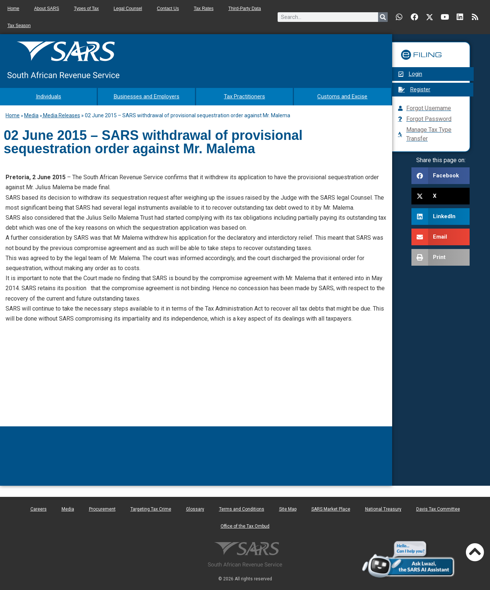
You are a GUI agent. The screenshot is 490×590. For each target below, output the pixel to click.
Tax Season (19, 25)
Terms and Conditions (241, 508)
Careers (38, 508)
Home (13, 8)
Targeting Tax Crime (150, 508)
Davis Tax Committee (438, 508)
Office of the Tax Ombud (245, 525)
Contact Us (168, 8)
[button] (440, 175)
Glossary (195, 508)
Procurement (102, 508)
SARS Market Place (330, 508)
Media (31, 114)
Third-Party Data (244, 8)
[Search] (383, 17)
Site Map (288, 508)
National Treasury (383, 508)
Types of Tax (86, 8)
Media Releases (61, 114)
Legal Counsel (128, 8)
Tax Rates (203, 8)
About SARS (46, 8)
